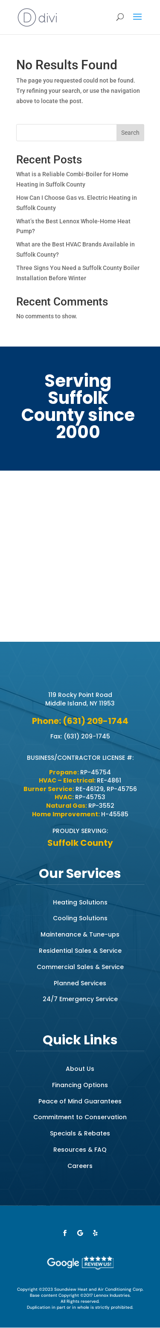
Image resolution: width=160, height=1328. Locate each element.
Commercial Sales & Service (80, 967)
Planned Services (80, 983)
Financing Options (80, 1085)
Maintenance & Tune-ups (80, 934)
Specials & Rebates (80, 1133)
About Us (80, 1068)
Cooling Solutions (80, 918)
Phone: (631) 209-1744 (80, 721)
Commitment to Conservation (80, 1117)
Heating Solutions (80, 902)
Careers (80, 1166)
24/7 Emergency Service (80, 999)
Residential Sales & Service (80, 950)
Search (130, 132)
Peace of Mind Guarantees (80, 1101)
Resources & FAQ (80, 1149)
